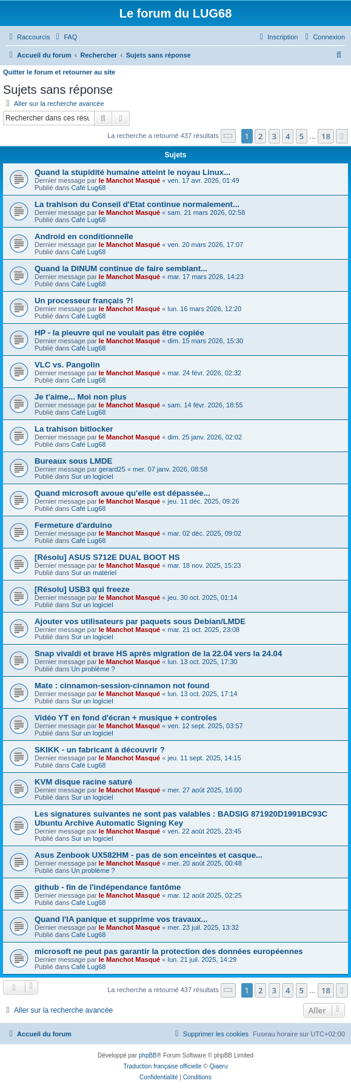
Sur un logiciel (92, 476)
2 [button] (260, 136)
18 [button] (325, 136)
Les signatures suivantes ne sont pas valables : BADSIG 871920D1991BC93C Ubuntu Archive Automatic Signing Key (181, 818)
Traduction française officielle (163, 1066)
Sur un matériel (94, 572)
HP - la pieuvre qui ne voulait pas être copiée (119, 332)
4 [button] (288, 136)
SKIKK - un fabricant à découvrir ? (100, 749)
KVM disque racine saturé (83, 781)
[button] (228, 136)
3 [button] (274, 136)
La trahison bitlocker (74, 428)
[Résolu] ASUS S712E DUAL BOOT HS (107, 557)
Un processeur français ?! (84, 300)
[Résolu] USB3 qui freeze (82, 589)
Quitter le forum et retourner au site (59, 72)
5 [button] (301, 136)
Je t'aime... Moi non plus (81, 396)
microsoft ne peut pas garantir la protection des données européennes (169, 951)
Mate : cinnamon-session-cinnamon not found (122, 685)
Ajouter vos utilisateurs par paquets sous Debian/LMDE (140, 621)
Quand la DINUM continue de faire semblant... (121, 268)
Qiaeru (218, 1066)
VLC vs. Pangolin (67, 364)
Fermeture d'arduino (73, 525)
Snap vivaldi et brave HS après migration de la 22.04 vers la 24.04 (158, 653)
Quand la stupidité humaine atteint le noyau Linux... (132, 172)
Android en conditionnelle (84, 236)
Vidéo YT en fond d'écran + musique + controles (126, 717)
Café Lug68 (89, 187)
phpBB (148, 1055)
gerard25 (112, 469)
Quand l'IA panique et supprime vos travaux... (121, 919)
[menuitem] (65, 37)
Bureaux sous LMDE (73, 461)
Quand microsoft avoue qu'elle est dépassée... (122, 493)
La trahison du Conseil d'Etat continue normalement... (137, 204)
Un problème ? (93, 669)
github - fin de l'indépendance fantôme (108, 887)
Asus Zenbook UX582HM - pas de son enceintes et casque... (148, 855)
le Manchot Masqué (129, 180)
